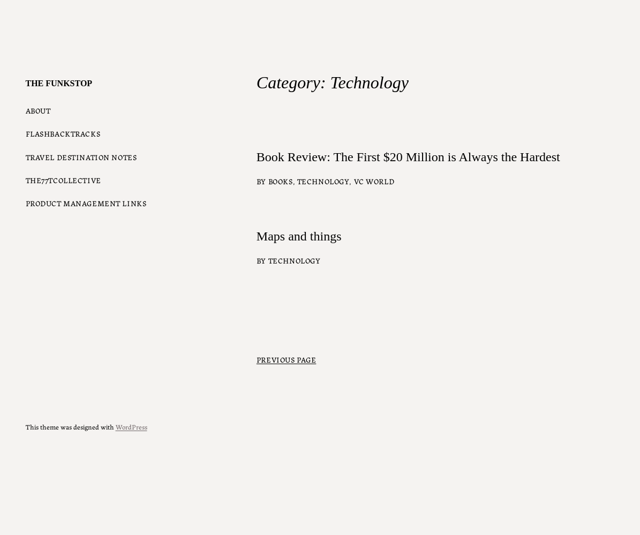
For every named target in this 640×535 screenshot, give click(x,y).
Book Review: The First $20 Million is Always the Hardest (408, 157)
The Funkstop (59, 83)
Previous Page (287, 359)
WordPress (131, 426)
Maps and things (299, 236)
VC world (374, 181)
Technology (323, 181)
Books (280, 181)
